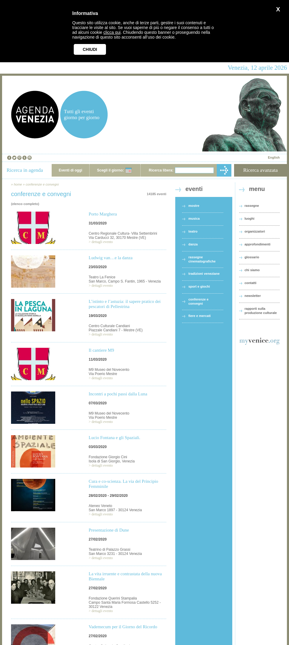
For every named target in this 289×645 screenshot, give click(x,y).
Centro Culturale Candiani (109, 326)
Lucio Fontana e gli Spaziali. (114, 437)
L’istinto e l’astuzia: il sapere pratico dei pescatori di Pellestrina (125, 304)
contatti (250, 283)
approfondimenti (257, 244)
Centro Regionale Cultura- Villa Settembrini (123, 233)
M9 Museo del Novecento (109, 370)
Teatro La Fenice (102, 277)
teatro (193, 231)
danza (193, 244)
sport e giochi (199, 286)
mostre (193, 205)
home (18, 184)
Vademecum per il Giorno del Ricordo (123, 626)
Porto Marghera (103, 214)
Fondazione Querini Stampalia (113, 598)
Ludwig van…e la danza (111, 257)
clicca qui (112, 32)
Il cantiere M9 (101, 350)
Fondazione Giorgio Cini (108, 457)
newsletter (253, 296)
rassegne (252, 205)
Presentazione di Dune (109, 530)
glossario (252, 257)
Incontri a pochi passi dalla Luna (118, 393)
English (274, 157)
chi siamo (252, 270)
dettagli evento (102, 242)
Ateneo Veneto (100, 506)
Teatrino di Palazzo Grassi (109, 549)
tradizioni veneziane (204, 273)
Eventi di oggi (70, 170)
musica (194, 218)
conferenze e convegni (42, 184)
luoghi (249, 218)
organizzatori (255, 231)
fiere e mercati (199, 316)
